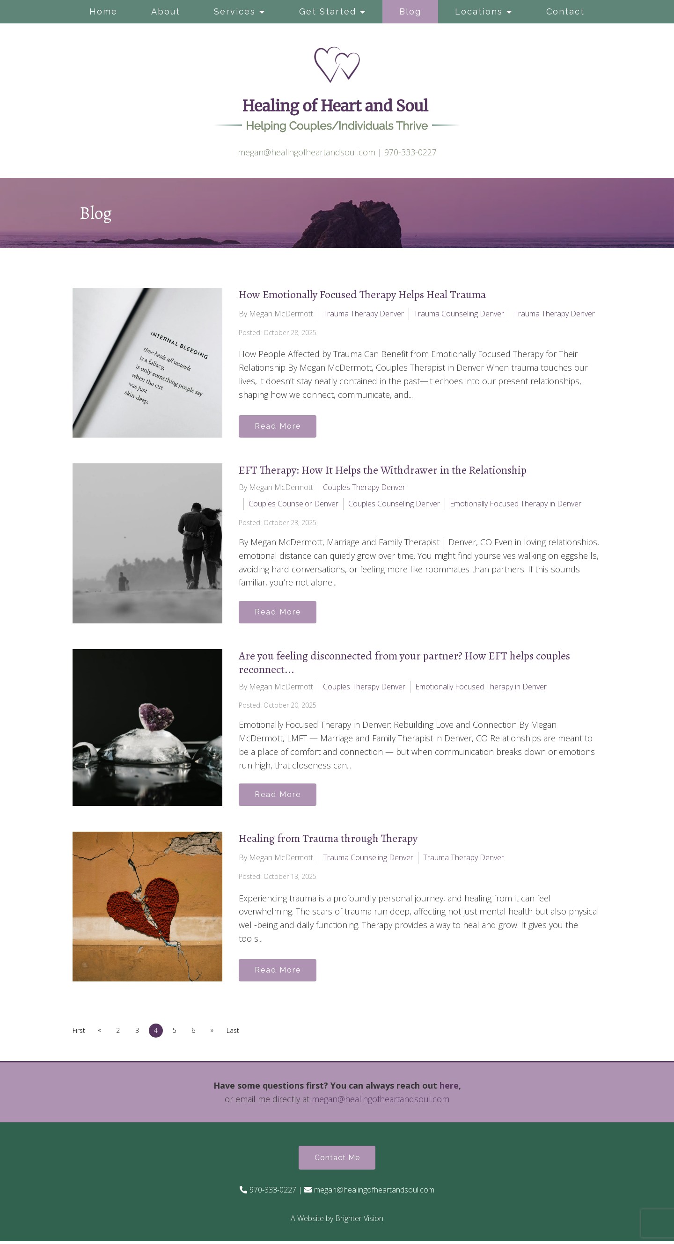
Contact (565, 11)
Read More (279, 425)
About (165, 11)
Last (238, 1032)
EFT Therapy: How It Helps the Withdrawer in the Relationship (383, 469)
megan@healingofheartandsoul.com (306, 152)
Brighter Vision (359, 1221)
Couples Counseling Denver (394, 503)
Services (235, 11)
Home (103, 11)
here (449, 1087)
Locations (479, 11)
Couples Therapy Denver (364, 487)
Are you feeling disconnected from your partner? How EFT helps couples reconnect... (404, 663)
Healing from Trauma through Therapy (328, 840)
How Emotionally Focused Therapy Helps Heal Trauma (362, 294)
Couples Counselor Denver (293, 503)
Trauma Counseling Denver (459, 313)
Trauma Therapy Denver (363, 313)
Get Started (327, 11)
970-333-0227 (410, 152)
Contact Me (337, 1160)
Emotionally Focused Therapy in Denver (515, 503)
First (79, 1032)
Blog (410, 11)
